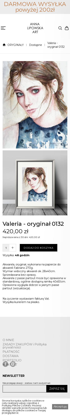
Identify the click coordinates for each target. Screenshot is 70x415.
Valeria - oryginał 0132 (56, 44)
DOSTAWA (10, 363)
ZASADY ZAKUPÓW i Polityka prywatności (24, 353)
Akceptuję (60, 406)
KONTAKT (10, 371)
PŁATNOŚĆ (11, 358)
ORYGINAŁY (15, 45)
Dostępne (35, 45)
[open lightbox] (35, 104)
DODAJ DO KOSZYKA (38, 247)
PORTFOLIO (12, 367)
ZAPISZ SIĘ (57, 388)
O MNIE (8, 347)
